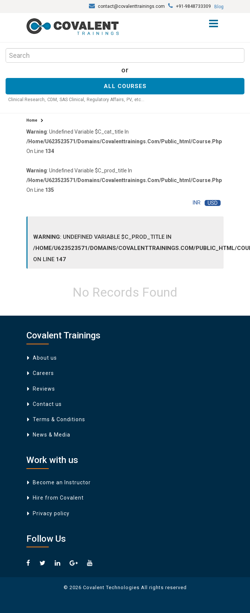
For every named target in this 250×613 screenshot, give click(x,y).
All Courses (125, 86)
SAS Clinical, (72, 99)
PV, (129, 99)
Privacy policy (51, 513)
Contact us (47, 404)
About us (45, 358)
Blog (219, 6)
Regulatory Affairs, (106, 99)
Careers (43, 373)
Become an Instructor (62, 482)
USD (213, 203)
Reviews (44, 389)
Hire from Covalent (58, 498)
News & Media (51, 435)
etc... (139, 99)
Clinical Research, (27, 99)
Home (31, 120)
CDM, (52, 99)
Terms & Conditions (59, 419)
